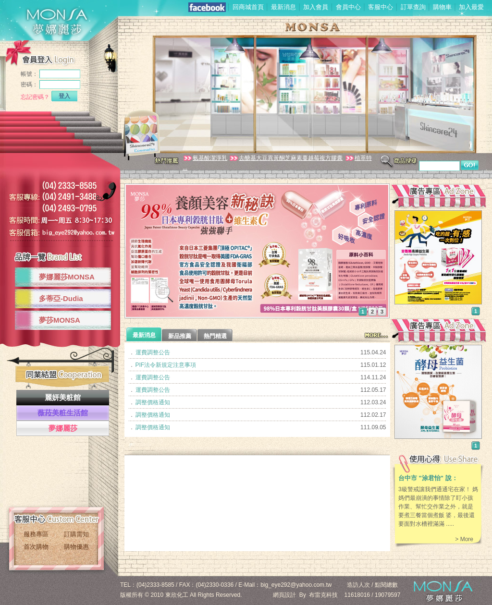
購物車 (442, 7)
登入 (64, 96)
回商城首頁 (248, 7)
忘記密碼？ (35, 97)
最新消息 (283, 7)
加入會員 (315, 7)
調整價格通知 (152, 402)
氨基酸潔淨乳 (205, 158)
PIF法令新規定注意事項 (166, 365)
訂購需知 (76, 534)
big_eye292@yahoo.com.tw (296, 584)
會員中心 (348, 7)
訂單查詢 (413, 7)
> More (464, 539)
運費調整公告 (152, 352)
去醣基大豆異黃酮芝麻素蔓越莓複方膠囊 (286, 158)
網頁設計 (284, 595)
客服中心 (380, 7)
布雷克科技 (323, 595)
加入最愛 (471, 7)
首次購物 (36, 546)
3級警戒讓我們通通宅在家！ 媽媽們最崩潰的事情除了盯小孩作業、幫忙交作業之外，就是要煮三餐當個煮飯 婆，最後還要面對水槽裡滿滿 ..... (438, 506)
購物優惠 (76, 546)
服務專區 (36, 534)
